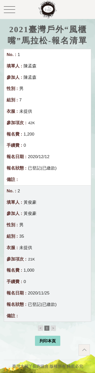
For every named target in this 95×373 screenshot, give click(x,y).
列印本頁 (48, 341)
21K (31, 259)
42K (31, 123)
